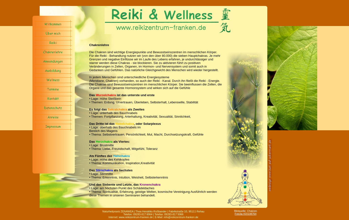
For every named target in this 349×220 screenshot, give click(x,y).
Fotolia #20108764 (245, 213)
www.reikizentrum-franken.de (136, 217)
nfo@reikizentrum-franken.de (181, 217)
